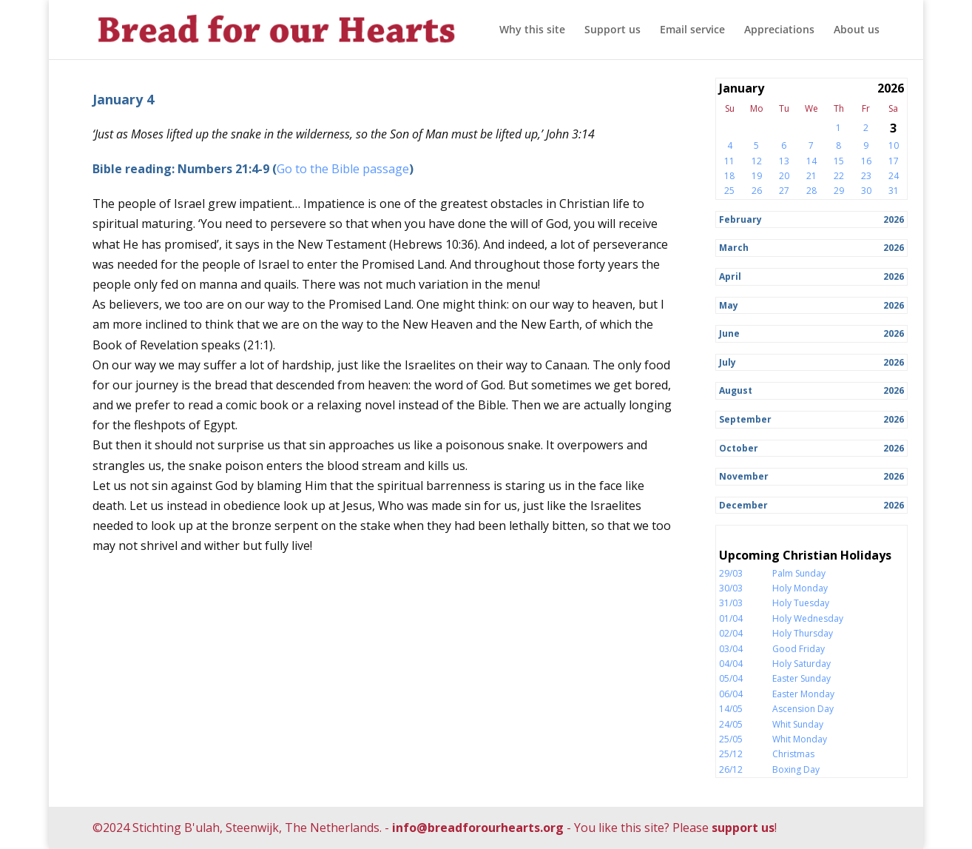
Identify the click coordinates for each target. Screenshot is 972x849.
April (730, 276)
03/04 (731, 648)
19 (757, 176)
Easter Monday (803, 694)
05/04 (731, 678)
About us (857, 30)
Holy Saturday (801, 663)
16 (866, 161)
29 (839, 190)
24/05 (731, 724)
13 (784, 161)
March (734, 247)
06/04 (731, 694)
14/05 (731, 708)
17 (893, 161)
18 (729, 176)
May (728, 305)
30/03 (731, 588)
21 (811, 176)
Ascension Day (803, 708)
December (743, 505)
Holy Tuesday (800, 603)
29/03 (731, 573)
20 (784, 176)
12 (757, 161)
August (735, 390)
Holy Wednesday (807, 618)
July (727, 362)
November (744, 476)
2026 (893, 219)
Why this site (532, 30)
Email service (692, 30)
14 (811, 161)
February (740, 219)
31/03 (731, 603)
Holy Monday (800, 588)
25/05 (731, 739)
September (745, 419)
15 (839, 161)
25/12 (731, 754)
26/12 (731, 769)
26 (757, 190)
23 (866, 176)
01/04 (731, 618)
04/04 (731, 663)
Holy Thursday (802, 633)
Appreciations (779, 30)
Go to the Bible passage (343, 169)
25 (729, 190)
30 (866, 190)
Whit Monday (799, 739)
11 (729, 161)
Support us (612, 30)
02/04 (731, 633)
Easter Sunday (801, 678)
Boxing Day (796, 769)
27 (784, 190)
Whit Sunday (797, 724)
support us (743, 827)
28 (811, 190)
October (738, 448)
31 (893, 190)
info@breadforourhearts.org (478, 827)
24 (893, 176)
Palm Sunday (799, 573)
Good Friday (798, 648)
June (729, 333)
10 (893, 145)
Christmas (793, 754)
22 (839, 176)
